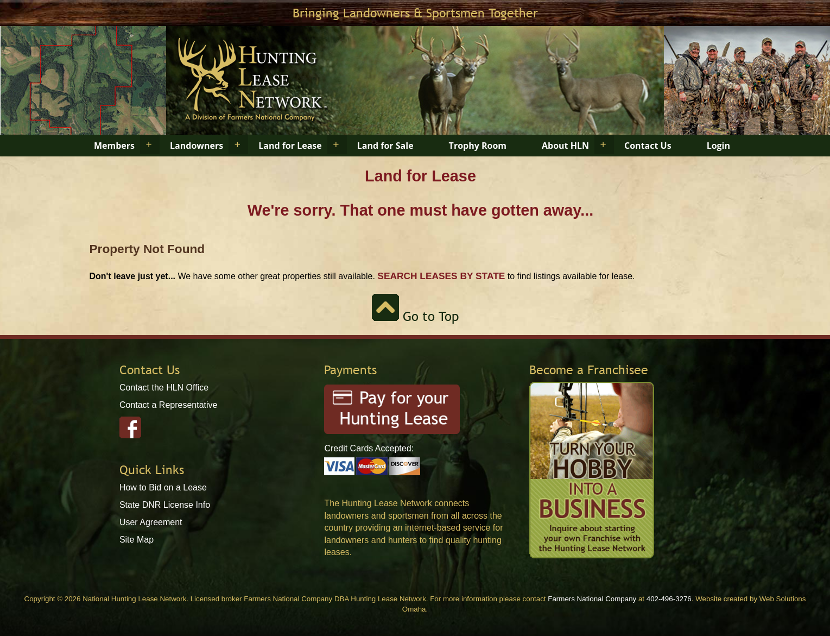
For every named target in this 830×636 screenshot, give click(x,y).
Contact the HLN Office (163, 387)
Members (114, 146)
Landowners (196, 146)
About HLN (565, 146)
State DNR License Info (164, 504)
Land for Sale (385, 146)
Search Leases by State (441, 275)
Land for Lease (290, 146)
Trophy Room (477, 146)
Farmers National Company (592, 599)
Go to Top (415, 316)
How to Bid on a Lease (163, 487)
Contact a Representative (168, 405)
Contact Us (647, 146)
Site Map (136, 539)
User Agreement (150, 522)
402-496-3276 (669, 599)
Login (718, 146)
